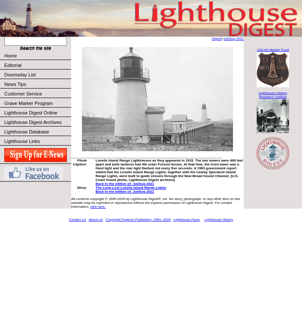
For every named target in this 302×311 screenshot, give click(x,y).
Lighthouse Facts (186, 220)
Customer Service (37, 93)
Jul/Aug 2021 (233, 39)
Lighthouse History (218, 220)
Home (10, 55)
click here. (98, 207)
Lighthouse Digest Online (30, 112)
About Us (95, 220)
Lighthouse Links (22, 141)
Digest (217, 39)
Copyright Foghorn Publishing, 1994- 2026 (138, 220)
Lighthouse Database (26, 131)
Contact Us (77, 220)
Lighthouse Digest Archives (33, 122)
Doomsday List (20, 74)
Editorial (37, 65)
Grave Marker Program (28, 103)
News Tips (15, 84)
